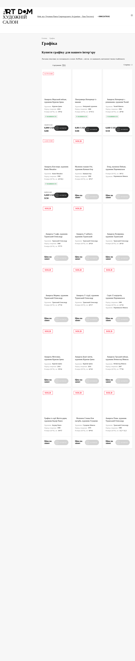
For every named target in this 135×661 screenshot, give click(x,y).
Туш (22, 203)
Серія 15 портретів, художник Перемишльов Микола (116, 294)
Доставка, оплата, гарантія (79, 614)
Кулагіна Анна (13, 157)
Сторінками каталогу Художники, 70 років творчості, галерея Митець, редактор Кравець (116, 546)
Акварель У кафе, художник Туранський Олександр (53, 233)
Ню (9, 188)
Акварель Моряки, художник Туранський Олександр (53, 294)
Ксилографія (12, 203)
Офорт (27, 208)
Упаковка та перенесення (11, 633)
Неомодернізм (13, 234)
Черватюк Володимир (16, 142)
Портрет (23, 183)
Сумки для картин (79, 3)
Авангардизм (27, 244)
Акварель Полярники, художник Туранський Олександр (116, 233)
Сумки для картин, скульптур (80, 620)
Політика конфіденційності (108, 610)
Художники (74, 607)
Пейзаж (22, 178)
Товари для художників (10, 630)
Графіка (27, 3)
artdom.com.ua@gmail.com (73, 581)
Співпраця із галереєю (77, 623)
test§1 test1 (79, 513)
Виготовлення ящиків (43, 616)
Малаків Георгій (13, 147)
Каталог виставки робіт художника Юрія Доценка (86, 542)
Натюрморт (12, 183)
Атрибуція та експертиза (78, 617)
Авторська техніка (14, 208)
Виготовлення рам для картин (46, 619)
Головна (6, 3)
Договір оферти (104, 617)
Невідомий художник (16, 152)
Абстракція (12, 178)
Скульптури (52, 3)
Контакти (102, 620)
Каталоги (64, 3)
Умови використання (106, 614)
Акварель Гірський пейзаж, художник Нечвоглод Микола (118, 354)
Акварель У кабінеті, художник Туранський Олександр (85, 233)
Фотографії (38, 3)
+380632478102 (106, 15)
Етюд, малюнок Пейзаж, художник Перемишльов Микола (117, 169)
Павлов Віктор (13, 137)
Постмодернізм (13, 239)
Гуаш (9, 214)
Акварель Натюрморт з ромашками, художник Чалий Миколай (116, 106)
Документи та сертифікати (12, 627)
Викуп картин (103, 607)
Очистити (27, 265)
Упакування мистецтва (44, 612)
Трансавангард (13, 244)
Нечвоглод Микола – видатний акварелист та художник (117, 500)
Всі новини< (13, 476)
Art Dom (50, 507)
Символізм (12, 249)
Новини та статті (97, 3)
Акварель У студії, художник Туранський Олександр (84, 294)
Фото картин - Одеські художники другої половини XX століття (56, 542)
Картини (16, 3)
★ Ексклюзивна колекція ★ (12, 607)
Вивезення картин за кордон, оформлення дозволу (46, 608)
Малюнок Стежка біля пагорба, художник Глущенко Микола (87, 415)
